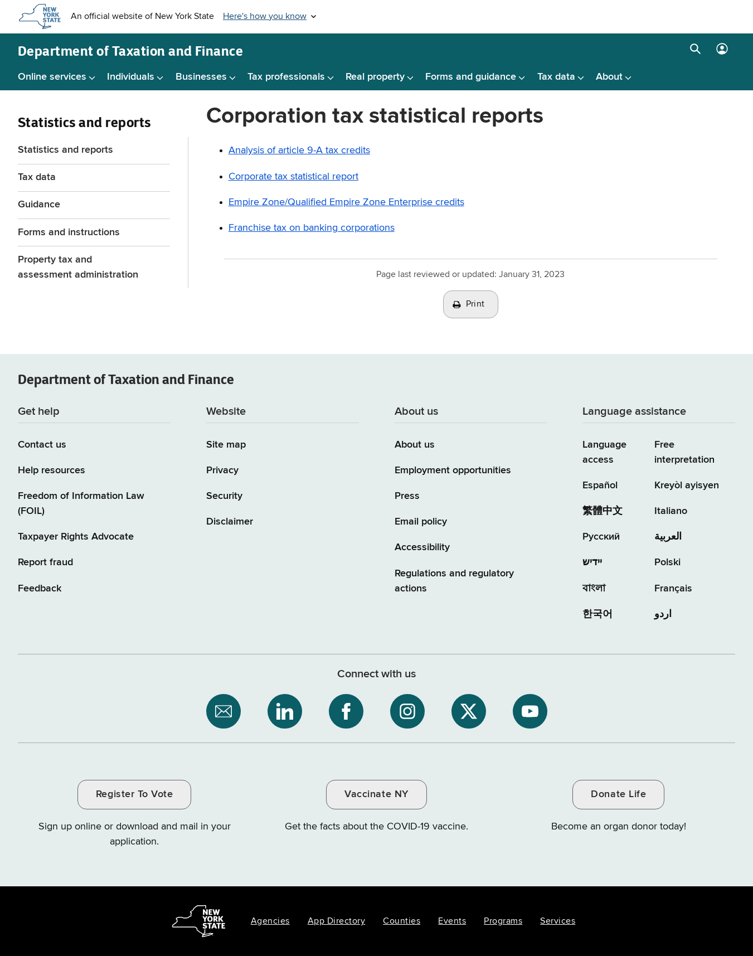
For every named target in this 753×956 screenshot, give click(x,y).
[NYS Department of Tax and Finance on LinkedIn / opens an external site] (285, 711)
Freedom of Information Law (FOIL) (81, 503)
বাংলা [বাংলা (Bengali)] (593, 589)
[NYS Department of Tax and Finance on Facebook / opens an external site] (346, 711)
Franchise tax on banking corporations (312, 228)
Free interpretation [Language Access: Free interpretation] (684, 452)
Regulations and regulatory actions (454, 581)
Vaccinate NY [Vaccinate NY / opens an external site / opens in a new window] (376, 794)
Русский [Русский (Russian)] (601, 537)
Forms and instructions (69, 232)
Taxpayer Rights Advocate (76, 537)
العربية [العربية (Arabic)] (668, 537)
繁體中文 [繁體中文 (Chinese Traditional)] (602, 511)
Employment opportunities (453, 470)
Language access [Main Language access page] (604, 452)
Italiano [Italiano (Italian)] (670, 511)
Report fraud (45, 562)
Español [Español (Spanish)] (600, 486)
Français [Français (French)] (673, 589)
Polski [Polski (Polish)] (667, 562)
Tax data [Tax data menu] (556, 77)
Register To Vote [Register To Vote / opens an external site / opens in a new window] (134, 794)
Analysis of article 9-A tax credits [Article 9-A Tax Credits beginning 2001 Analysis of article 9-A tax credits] (299, 150)
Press (407, 496)
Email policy (421, 522)
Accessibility (422, 547)
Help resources (51, 470)
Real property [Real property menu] (375, 77)
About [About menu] (609, 77)
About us (415, 445)
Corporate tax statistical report (293, 177)
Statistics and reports (65, 150)
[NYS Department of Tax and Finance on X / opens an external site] (468, 711)
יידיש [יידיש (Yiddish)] (592, 562)
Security (224, 496)
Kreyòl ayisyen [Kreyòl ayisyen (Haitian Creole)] (686, 486)
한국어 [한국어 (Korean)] (597, 614)
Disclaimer (229, 522)
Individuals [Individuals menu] (130, 77)
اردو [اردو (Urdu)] (663, 614)
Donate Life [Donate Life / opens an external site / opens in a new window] (618, 794)
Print (475, 304)
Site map (226, 445)
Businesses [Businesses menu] (201, 77)
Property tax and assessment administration (78, 267)
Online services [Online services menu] (52, 77)
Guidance (39, 205)
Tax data (37, 177)
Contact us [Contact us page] (42, 445)
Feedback (39, 589)
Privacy (222, 470)
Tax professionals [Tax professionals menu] (286, 77)
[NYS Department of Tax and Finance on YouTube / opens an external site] (530, 711)
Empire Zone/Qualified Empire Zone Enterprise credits (346, 202)
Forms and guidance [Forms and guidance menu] (470, 77)
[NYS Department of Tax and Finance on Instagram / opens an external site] (407, 711)
